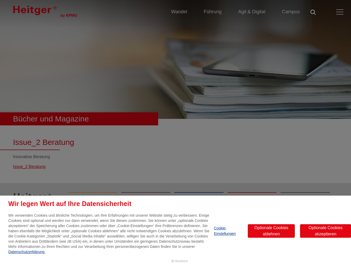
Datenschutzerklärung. (27, 252)
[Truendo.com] (179, 261)
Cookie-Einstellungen (225, 231)
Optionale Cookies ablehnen (271, 231)
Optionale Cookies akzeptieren (326, 231)
